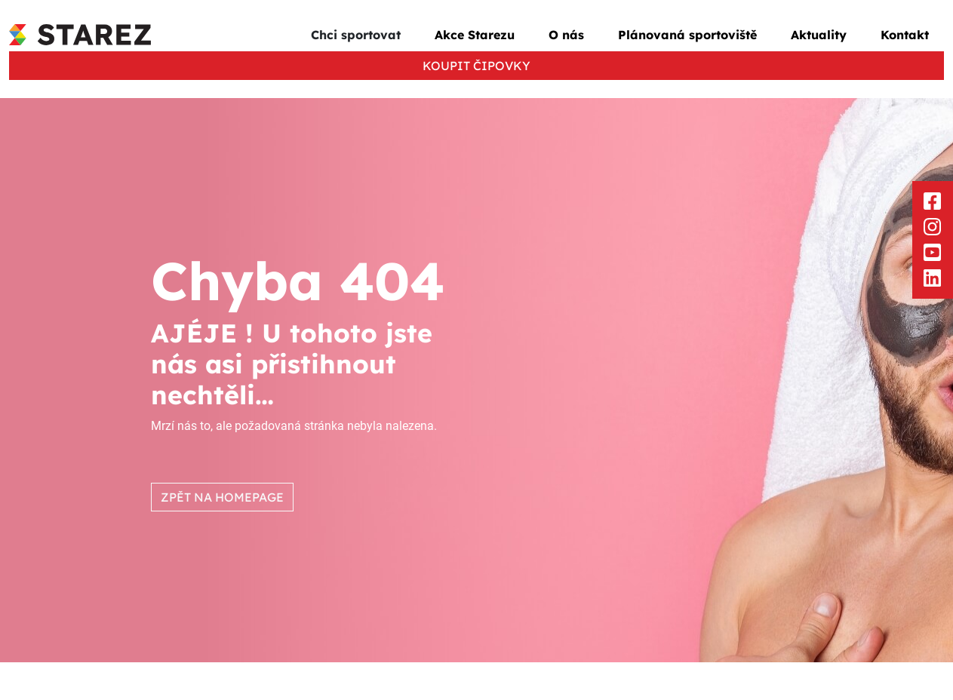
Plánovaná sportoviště (687, 34)
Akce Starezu (475, 34)
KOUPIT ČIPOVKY (476, 65)
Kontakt (905, 34)
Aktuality (819, 34)
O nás (566, 34)
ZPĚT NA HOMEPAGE (222, 497)
